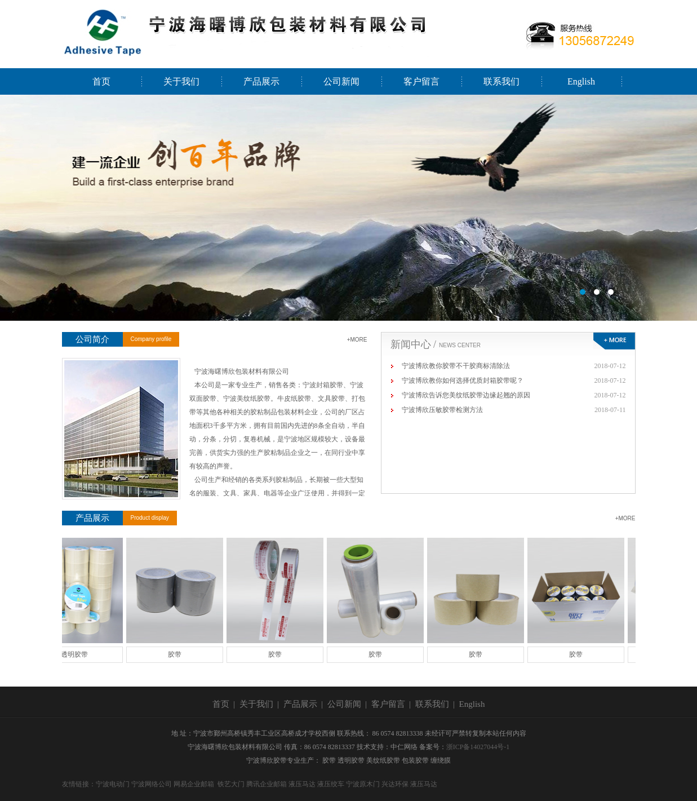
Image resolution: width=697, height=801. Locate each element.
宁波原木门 (363, 784)
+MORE (357, 340)
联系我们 (501, 81)
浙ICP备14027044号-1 (478, 747)
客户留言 (421, 81)
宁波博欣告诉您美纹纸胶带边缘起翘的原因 (466, 395)
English (581, 81)
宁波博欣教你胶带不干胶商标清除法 (456, 366)
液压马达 (302, 784)
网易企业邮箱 (194, 784)
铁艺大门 (231, 784)
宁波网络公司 (151, 784)
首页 (101, 81)
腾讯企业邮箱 (266, 784)
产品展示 (261, 81)
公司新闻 (341, 81)
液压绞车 (330, 784)
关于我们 (181, 81)
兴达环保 (395, 784)
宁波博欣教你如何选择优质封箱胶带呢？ (462, 380)
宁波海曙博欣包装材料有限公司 (348, 208)
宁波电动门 (113, 784)
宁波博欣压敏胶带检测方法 (442, 410)
